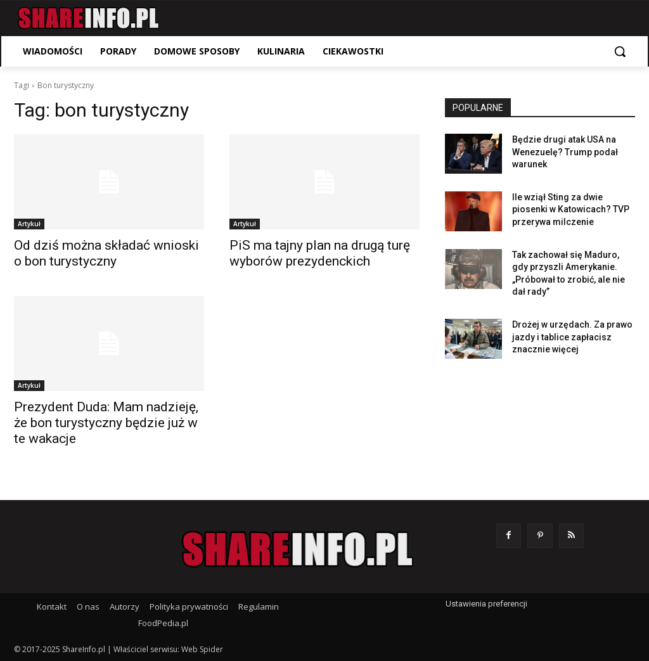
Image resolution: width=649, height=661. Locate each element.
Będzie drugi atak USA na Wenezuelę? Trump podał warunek (565, 151)
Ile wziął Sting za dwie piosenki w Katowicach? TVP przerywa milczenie (570, 209)
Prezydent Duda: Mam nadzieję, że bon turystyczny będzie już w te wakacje (106, 422)
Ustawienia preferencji (486, 603)
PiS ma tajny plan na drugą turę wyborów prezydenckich (319, 253)
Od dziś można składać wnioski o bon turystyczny (106, 253)
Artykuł (29, 223)
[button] (620, 51)
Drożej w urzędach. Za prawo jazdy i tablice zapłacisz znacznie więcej (572, 336)
